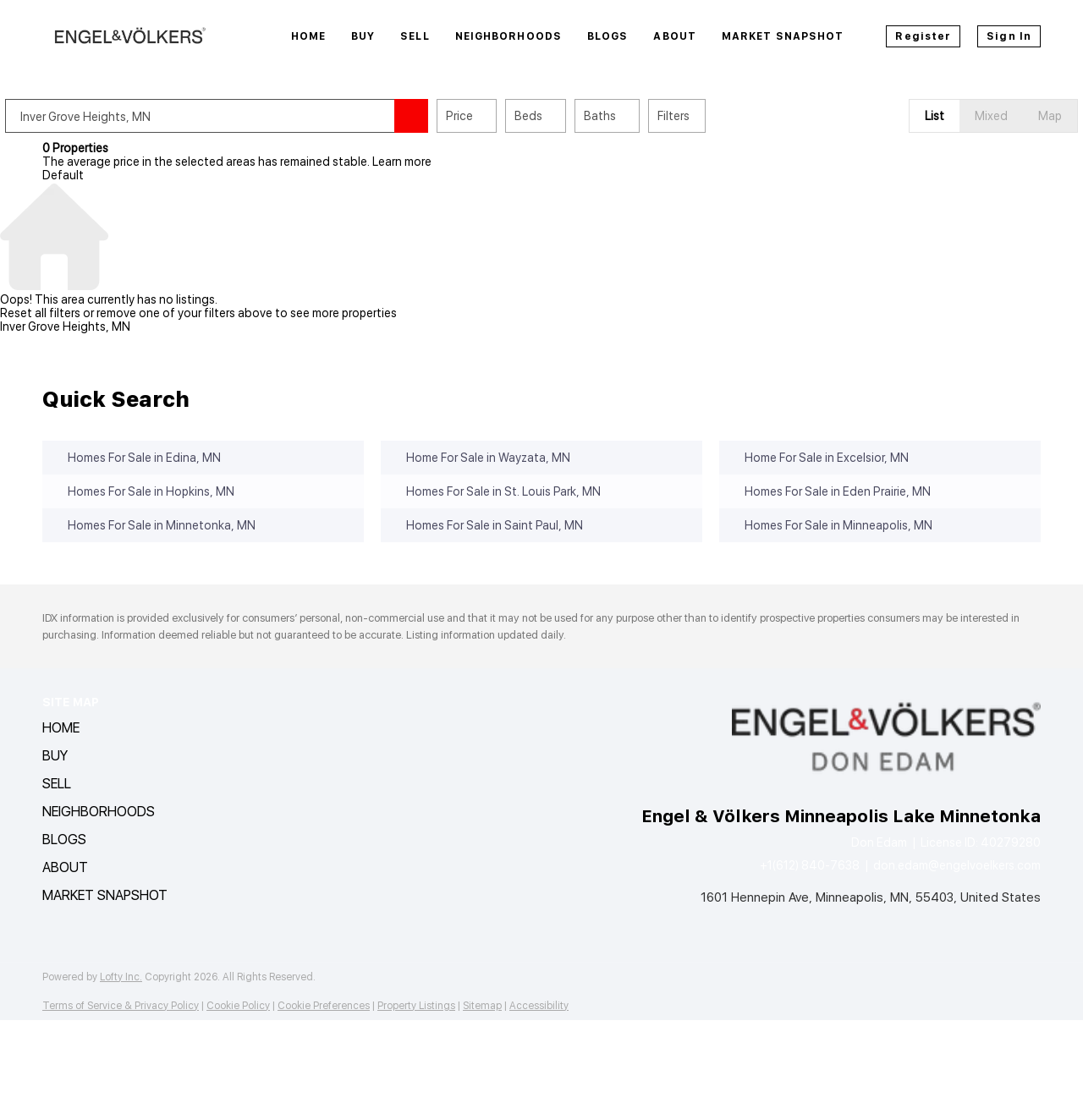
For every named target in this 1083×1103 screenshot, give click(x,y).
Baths (637, 116)
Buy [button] (363, 36)
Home (308, 36)
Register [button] (923, 36)
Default (63, 175)
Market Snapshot (783, 36)
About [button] (674, 36)
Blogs (608, 36)
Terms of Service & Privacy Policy (120, 1006)
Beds (566, 116)
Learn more (402, 161)
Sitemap (482, 1006)
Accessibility (539, 1006)
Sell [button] (414, 36)
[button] (448, 116)
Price (496, 116)
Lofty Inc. (121, 977)
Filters (711, 116)
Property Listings (416, 1006)
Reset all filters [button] (40, 313)
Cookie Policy (238, 1006)
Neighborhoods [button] (508, 36)
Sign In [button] (1009, 36)
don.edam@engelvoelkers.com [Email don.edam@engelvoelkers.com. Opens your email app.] (957, 865)
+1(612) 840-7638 (810, 865)
